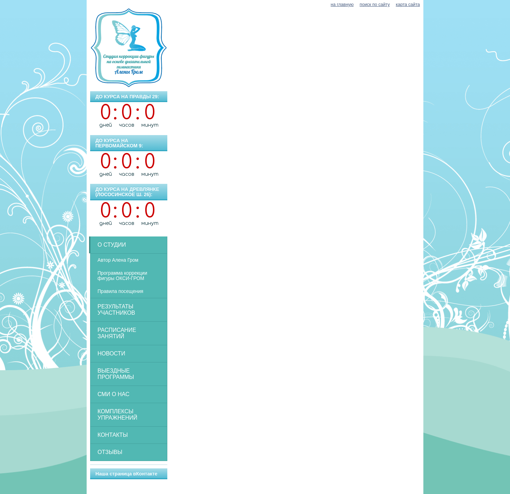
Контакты (113, 435)
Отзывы (110, 452)
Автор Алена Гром (118, 260)
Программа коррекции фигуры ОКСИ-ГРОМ (122, 276)
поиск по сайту (375, 4)
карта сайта (408, 4)
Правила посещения (120, 291)
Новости (111, 353)
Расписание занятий (117, 333)
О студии (112, 245)
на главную (342, 4)
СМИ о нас (113, 394)
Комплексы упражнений (117, 414)
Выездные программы (116, 374)
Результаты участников (116, 309)
